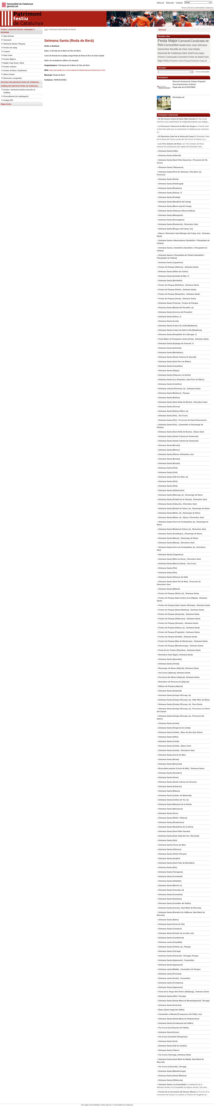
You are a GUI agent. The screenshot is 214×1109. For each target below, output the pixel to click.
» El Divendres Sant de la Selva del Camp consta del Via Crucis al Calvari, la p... (183, 137)
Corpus (6, 51)
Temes (183, 8)
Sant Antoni (8, 36)
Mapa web (170, 3)
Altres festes (9, 74)
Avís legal (84, 1105)
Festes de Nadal (195, 57)
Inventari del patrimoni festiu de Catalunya (20, 82)
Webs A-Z (160, 3)
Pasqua (187, 61)
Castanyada (171, 57)
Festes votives (9, 67)
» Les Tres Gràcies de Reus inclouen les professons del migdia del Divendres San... (180, 145)
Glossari (162, 30)
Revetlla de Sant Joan (181, 49)
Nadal (182, 45)
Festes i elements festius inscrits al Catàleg (19, 91)
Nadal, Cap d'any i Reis (13, 63)
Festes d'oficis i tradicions (15, 70)
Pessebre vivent (177, 61)
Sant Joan (7, 55)
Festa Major (168, 41)
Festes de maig (10, 48)
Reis (166, 49)
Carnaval (7, 40)
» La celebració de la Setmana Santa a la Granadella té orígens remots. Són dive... (182, 1085)
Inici (46, 29)
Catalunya (209, 8)
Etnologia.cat (178, 97)
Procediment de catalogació (15, 96)
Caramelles (182, 57)
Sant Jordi (187, 53)
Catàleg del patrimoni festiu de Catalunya (19, 86)
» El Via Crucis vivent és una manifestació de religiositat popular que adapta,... (183, 120)
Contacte (179, 3)
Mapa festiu (6, 104)
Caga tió (203, 61)
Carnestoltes (171, 45)
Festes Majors (9, 59)
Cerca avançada (202, 72)
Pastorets (195, 61)
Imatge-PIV (8, 100)
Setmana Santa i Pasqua (14, 44)
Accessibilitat (94, 1105)
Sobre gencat (106, 1105)
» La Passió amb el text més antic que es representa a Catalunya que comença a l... (183, 129)
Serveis (191, 8)
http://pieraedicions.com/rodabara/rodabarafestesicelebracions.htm (77, 70)
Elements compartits (12, 78)
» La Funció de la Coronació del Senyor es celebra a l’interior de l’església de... (183, 1093)
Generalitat (199, 8)
